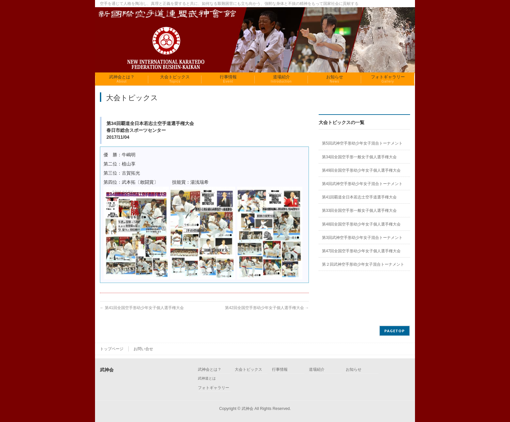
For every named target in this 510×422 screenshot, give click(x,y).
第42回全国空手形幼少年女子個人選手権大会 (267, 307)
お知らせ (353, 369)
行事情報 (280, 369)
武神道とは (207, 378)
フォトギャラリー (213, 388)
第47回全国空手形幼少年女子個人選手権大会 (361, 251)
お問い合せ (143, 349)
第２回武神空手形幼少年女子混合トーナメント (363, 264)
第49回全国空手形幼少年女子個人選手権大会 (361, 170)
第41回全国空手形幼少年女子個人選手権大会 (142, 307)
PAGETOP (394, 331)
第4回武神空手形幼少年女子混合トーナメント (362, 183)
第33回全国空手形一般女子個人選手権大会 (359, 210)
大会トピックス (248, 369)
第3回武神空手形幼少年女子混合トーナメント (362, 237)
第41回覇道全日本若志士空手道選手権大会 (359, 197)
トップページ (111, 349)
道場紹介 (317, 369)
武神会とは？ (209, 369)
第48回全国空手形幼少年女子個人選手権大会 (361, 224)
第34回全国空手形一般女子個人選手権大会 (359, 157)
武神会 (247, 408)
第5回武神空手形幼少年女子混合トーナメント (362, 143)
